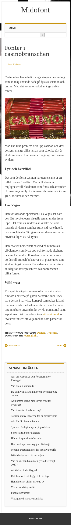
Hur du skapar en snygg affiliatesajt (30, 444)
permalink (30, 336)
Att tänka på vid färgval (24, 470)
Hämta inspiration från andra (26, 438)
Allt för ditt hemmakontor (25, 421)
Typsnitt (52, 333)
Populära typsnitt (20, 492)
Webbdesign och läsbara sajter (27, 455)
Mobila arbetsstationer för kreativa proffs (33, 449)
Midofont (35, 10)
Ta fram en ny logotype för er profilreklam (34, 415)
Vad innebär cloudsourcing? (26, 410)
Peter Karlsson (14, 64)
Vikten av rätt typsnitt (23, 487)
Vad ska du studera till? (23, 385)
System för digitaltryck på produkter (31, 427)
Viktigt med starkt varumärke (27, 498)
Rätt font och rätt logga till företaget (30, 476)
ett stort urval (51, 314)
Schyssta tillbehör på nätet (25, 432)
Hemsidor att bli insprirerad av (27, 481)
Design (41, 333)
